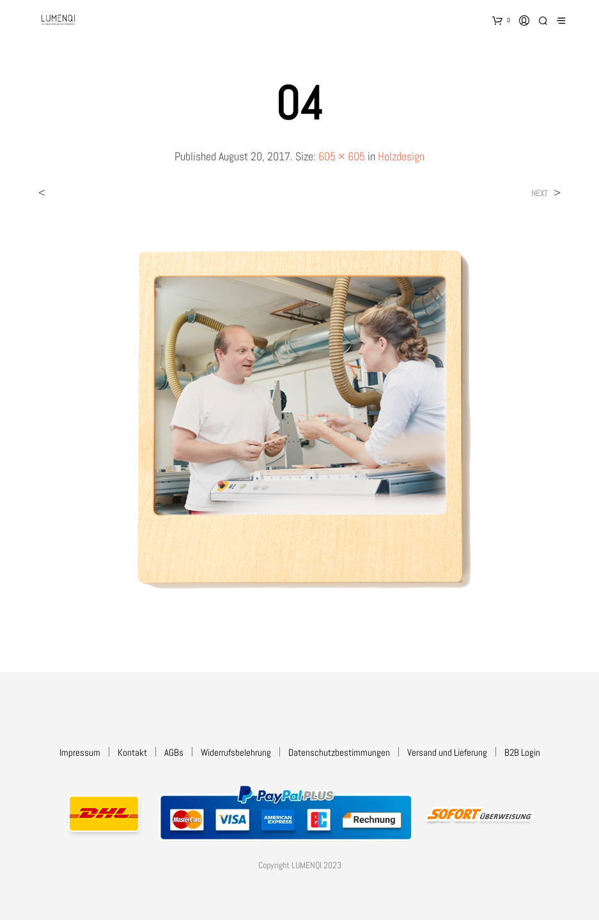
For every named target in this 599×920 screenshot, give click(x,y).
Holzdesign (401, 156)
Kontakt (132, 752)
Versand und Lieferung (447, 752)
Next (539, 193)
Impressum (79, 752)
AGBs (173, 752)
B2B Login (522, 752)
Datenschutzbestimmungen (339, 752)
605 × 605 (341, 156)
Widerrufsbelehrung (236, 752)
